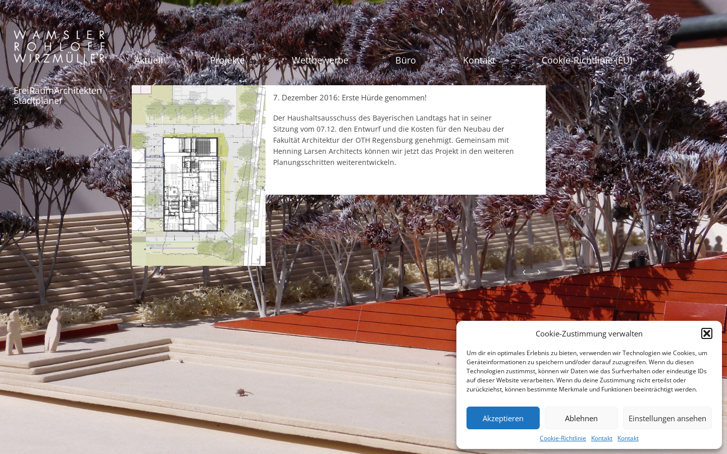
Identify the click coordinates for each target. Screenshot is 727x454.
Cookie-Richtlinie (563, 438)
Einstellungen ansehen (667, 418)
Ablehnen (581, 418)
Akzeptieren (503, 418)
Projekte (227, 60)
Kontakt (601, 438)
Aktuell (148, 60)
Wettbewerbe (320, 60)
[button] (707, 333)
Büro (405, 60)
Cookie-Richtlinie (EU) (587, 60)
